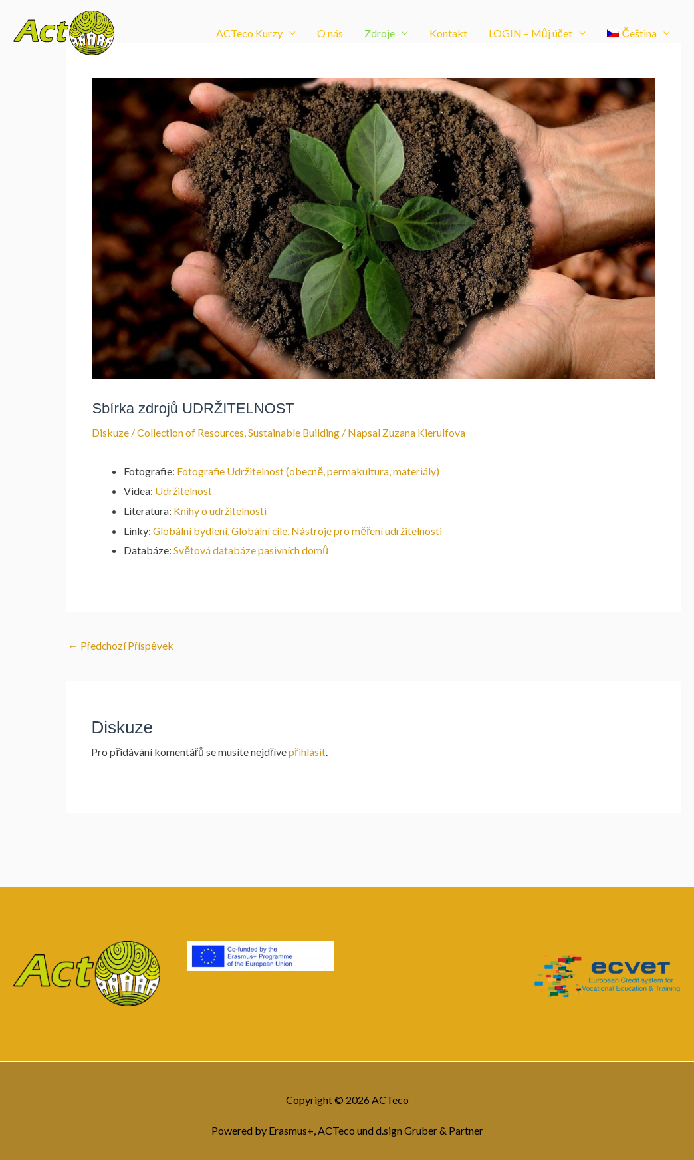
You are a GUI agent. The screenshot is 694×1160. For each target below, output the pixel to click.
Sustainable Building (295, 432)
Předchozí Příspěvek (121, 645)
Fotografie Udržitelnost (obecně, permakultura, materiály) (309, 471)
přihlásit (307, 751)
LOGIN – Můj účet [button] (530, 35)
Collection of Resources (191, 432)
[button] (638, 35)
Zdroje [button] (379, 35)
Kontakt (448, 35)
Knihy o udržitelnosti (220, 510)
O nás (330, 35)
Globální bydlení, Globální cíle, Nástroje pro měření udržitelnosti (298, 530)
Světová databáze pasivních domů (251, 550)
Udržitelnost (183, 490)
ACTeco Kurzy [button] (249, 35)
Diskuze (110, 432)
